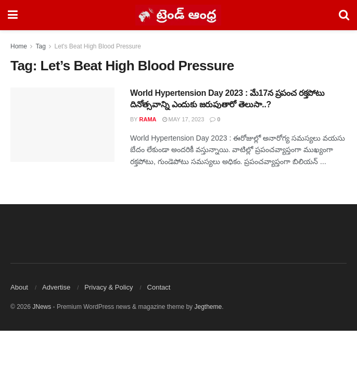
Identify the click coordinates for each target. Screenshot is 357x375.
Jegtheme (208, 306)
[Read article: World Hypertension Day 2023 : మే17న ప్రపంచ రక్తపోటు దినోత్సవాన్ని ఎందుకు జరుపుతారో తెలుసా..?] (62, 125)
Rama (148, 119)
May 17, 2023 (183, 119)
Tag (40, 46)
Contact (159, 287)
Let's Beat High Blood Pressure (98, 46)
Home (18, 46)
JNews (41, 306)
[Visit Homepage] (178, 15)
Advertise (56, 287)
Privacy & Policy (108, 287)
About (19, 287)
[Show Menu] (13, 15)
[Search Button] (344, 15)
